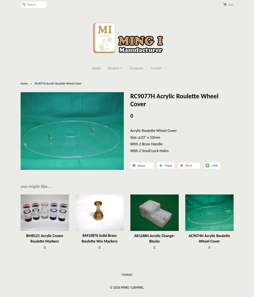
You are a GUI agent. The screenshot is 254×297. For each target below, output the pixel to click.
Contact (156, 68)
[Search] (34, 5)
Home (96, 68)
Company (136, 68)
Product (115, 68)
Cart (231, 5)
